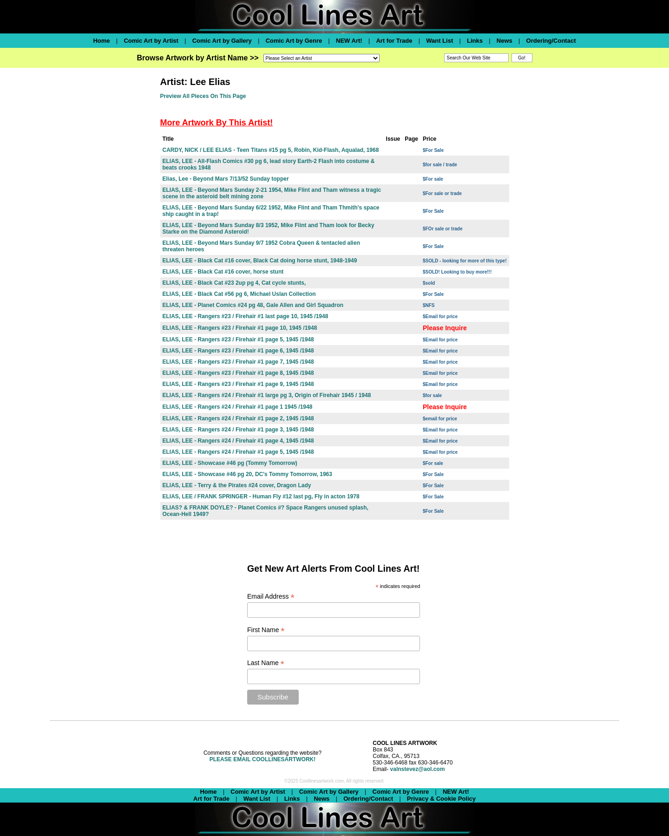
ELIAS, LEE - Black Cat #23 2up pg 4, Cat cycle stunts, (234, 283)
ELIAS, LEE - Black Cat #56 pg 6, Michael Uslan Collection (239, 294)
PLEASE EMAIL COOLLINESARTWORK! (262, 759)
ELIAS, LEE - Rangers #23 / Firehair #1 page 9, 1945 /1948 (238, 384)
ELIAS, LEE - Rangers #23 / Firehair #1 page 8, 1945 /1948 (238, 373)
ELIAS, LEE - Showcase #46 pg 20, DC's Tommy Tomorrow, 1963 (247, 474)
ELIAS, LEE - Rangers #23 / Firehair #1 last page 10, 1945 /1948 (245, 316)
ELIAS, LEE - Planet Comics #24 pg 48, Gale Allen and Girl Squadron (253, 305)
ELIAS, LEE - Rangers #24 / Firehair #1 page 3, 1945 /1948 (238, 429)
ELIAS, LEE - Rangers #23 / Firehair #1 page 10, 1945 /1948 (240, 328)
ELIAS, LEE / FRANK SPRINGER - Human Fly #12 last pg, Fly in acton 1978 (261, 496)
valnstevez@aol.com (417, 769)
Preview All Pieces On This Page (203, 96)
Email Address (271, 596)
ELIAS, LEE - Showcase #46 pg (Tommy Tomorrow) (230, 463)
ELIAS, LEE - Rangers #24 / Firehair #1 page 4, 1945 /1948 (238, 441)
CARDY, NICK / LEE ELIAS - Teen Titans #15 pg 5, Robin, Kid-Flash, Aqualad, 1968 (271, 150)
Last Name (265, 663)
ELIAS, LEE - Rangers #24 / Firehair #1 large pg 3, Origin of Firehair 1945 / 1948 (267, 395)
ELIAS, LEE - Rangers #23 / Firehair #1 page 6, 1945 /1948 (238, 350)
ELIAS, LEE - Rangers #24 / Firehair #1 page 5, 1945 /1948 (238, 452)
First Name (266, 630)
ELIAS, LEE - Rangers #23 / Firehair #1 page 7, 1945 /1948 (238, 362)
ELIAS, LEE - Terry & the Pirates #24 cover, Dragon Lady (237, 485)
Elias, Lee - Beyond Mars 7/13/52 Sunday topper (226, 179)
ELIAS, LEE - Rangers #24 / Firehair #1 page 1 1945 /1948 (238, 407)
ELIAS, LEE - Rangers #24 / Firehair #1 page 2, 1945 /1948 (238, 418)
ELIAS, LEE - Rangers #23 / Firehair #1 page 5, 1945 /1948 (238, 339)
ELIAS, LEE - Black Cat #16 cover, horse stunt (223, 271)
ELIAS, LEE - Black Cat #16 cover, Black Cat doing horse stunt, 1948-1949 (260, 260)
